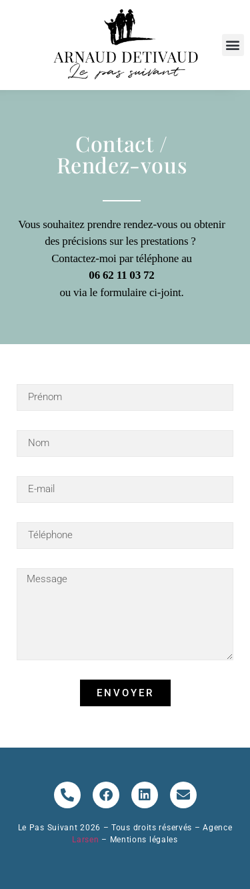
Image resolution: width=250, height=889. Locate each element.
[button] (233, 45)
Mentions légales (144, 839)
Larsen (86, 839)
